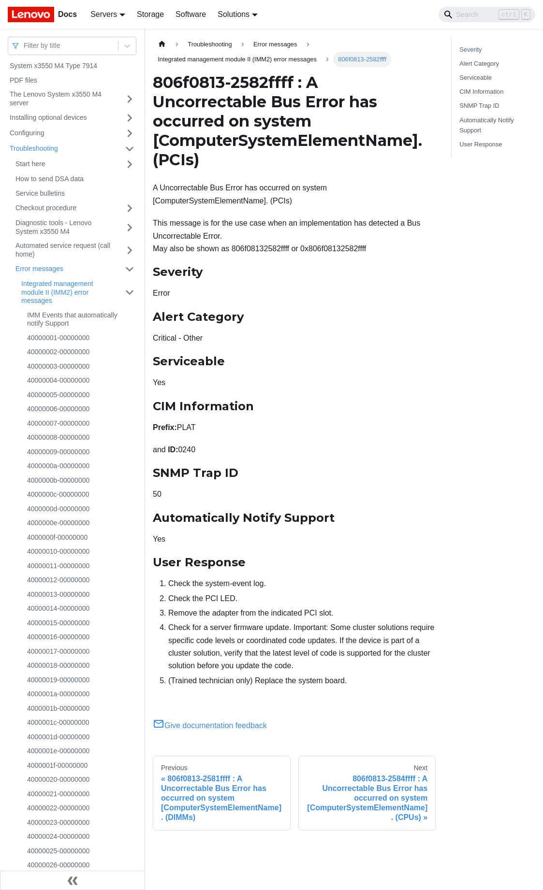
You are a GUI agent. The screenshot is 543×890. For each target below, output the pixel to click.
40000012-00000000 (58, 580)
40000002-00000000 (58, 352)
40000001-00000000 (58, 338)
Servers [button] (103, 14)
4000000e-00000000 (58, 523)
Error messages (39, 269)
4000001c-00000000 (58, 722)
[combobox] (25, 45)
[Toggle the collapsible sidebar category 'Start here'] (129, 164)
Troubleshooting (34, 148)
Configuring (27, 133)
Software (191, 14)
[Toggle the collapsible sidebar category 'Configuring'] (129, 133)
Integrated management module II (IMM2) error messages (57, 292)
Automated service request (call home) (62, 250)
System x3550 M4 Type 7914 (53, 66)
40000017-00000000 (58, 651)
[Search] (487, 14)
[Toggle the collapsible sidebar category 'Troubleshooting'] (129, 149)
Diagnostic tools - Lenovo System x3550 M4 (53, 227)
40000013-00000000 (58, 594)
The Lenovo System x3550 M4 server (56, 98)
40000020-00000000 (58, 779)
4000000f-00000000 (57, 537)
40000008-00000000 (58, 437)
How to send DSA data (49, 179)
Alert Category (479, 63)
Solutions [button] (233, 14)
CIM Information (481, 91)
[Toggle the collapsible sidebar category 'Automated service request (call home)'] (129, 250)
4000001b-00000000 (58, 708)
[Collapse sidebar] (72, 880)
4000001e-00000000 (58, 751)
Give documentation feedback (210, 725)
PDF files (23, 80)
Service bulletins (40, 193)
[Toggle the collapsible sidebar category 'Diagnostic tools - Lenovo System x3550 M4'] (129, 227)
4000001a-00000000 (58, 694)
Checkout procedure (45, 208)
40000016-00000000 (58, 637)
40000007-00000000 (58, 423)
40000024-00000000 (58, 836)
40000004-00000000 (58, 380)
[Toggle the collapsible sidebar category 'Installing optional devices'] (129, 118)
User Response (480, 144)
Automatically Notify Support (486, 125)
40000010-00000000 (58, 551)
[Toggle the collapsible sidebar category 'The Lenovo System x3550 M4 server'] (129, 98)
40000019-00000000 (58, 680)
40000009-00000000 (58, 452)
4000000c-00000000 (58, 494)
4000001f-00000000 (57, 765)
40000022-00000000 (58, 808)
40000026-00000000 (58, 865)
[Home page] (162, 44)
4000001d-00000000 (58, 737)
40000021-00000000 (58, 794)
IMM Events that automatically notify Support (72, 319)
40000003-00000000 (58, 366)
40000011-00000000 (58, 566)
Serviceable (475, 77)
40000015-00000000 (58, 623)
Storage (150, 14)
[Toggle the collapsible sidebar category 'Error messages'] (129, 269)
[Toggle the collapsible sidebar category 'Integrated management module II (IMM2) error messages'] (129, 292)
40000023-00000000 (58, 822)
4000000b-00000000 (58, 480)
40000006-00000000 (58, 409)
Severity (470, 49)
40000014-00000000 (58, 608)
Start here (30, 164)
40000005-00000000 (58, 395)
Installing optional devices (48, 117)
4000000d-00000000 (58, 509)
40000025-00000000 (58, 851)
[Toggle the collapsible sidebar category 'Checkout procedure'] (129, 208)
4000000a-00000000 (58, 466)
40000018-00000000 (58, 665)
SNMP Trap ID (479, 105)
